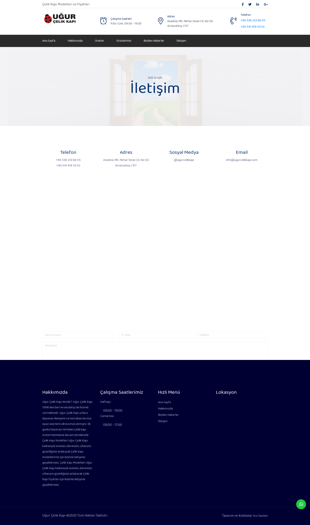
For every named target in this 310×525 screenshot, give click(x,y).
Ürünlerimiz (123, 40)
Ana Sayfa (48, 40)
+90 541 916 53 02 (253, 26)
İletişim (181, 40)
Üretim (99, 40)
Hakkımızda (75, 40)
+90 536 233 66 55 (253, 20)
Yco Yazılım (260, 515)
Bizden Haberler (154, 40)
